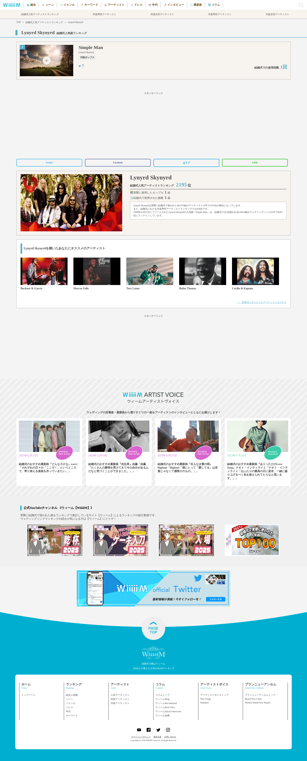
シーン (69, 699)
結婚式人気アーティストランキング (44, 22)
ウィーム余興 (162, 715)
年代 (68, 711)
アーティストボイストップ (214, 695)
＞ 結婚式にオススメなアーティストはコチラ (261, 302)
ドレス (69, 707)
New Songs (205, 699)
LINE (255, 162)
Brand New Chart (253, 699)
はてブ (186, 162)
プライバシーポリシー (141, 737)
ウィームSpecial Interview (168, 711)
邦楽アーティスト (120, 699)
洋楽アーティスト (120, 703)
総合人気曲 (72, 695)
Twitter (49, 162)
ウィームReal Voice (165, 707)
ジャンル (70, 703)
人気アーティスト (120, 695)
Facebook (118, 162)
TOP (18, 22)
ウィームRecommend (166, 703)
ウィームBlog (162, 699)
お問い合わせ (170, 737)
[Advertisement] (153, 124)
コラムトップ (162, 695)
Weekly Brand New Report (257, 702)
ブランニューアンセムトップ (260, 695)
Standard (204, 702)
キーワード (72, 715)
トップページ (28, 695)
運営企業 (157, 737)
